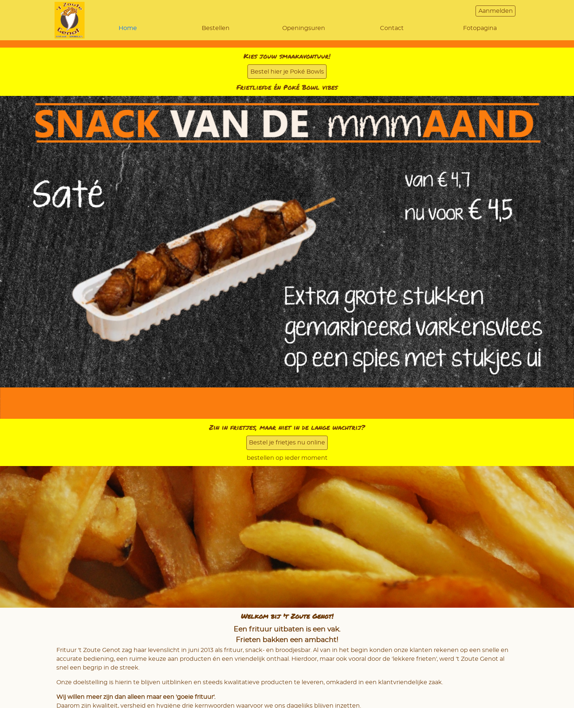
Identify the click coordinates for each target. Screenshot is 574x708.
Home (128, 28)
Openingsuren (303, 28)
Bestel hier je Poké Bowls (287, 72)
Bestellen (216, 28)
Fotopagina (480, 28)
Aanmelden (495, 11)
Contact (392, 28)
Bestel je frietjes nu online (287, 443)
